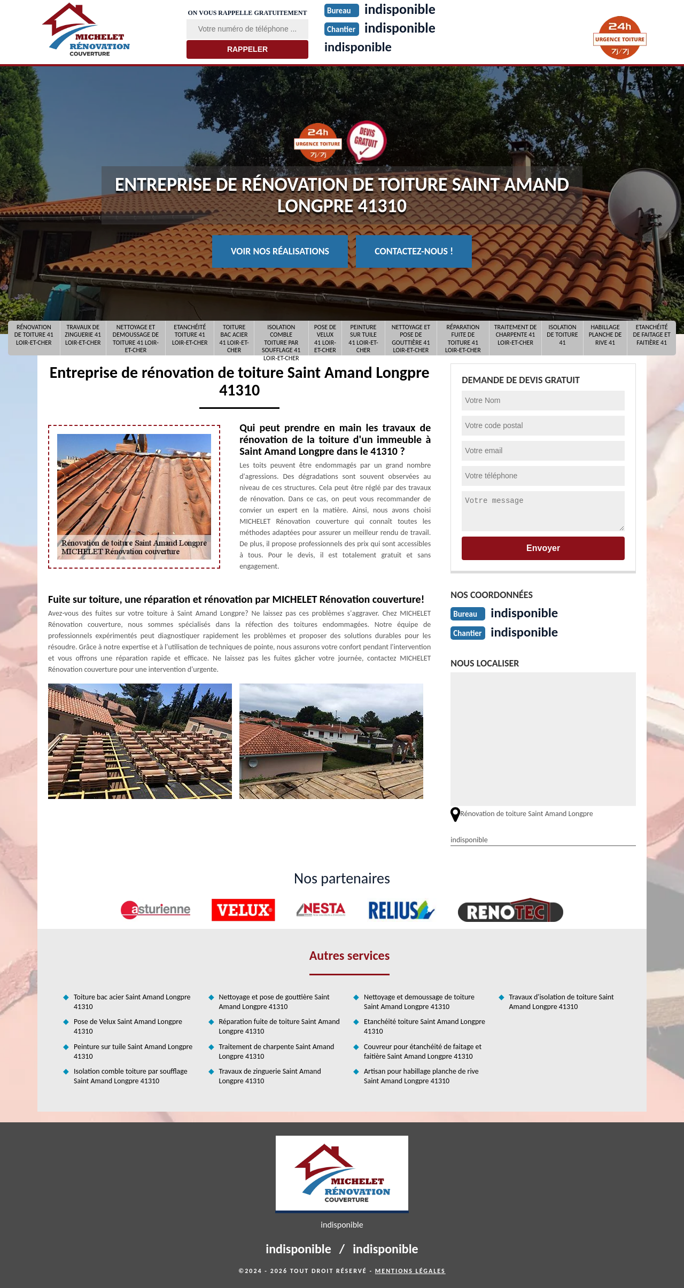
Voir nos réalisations (280, 251)
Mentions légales (410, 1270)
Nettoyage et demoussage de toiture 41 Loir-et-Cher (136, 338)
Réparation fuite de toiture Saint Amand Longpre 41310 (279, 1025)
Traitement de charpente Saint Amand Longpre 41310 (277, 1050)
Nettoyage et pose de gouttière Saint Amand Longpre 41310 (274, 1000)
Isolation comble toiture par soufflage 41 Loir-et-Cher (281, 338)
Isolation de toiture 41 (562, 334)
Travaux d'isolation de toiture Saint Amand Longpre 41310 (561, 1000)
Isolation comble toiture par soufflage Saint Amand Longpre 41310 (131, 1075)
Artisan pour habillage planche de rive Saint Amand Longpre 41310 (421, 1075)
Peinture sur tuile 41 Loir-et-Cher (363, 338)
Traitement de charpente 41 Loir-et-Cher (515, 334)
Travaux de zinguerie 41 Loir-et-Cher (83, 334)
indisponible (359, 46)
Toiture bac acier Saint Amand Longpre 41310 (132, 1000)
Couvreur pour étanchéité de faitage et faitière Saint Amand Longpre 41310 (422, 1050)
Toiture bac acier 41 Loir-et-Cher (233, 338)
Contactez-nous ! (414, 251)
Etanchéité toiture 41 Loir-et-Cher (190, 334)
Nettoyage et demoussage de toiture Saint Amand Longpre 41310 (419, 1000)
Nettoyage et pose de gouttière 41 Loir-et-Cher (411, 338)
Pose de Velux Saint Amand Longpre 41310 (128, 1025)
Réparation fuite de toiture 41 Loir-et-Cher (463, 338)
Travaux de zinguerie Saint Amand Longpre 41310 (270, 1075)
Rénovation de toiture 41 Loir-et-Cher (33, 334)
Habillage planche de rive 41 (605, 334)
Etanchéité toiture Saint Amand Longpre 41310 (424, 1025)
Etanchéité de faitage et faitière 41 (652, 334)
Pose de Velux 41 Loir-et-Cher (325, 338)
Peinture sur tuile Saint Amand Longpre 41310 (133, 1050)
